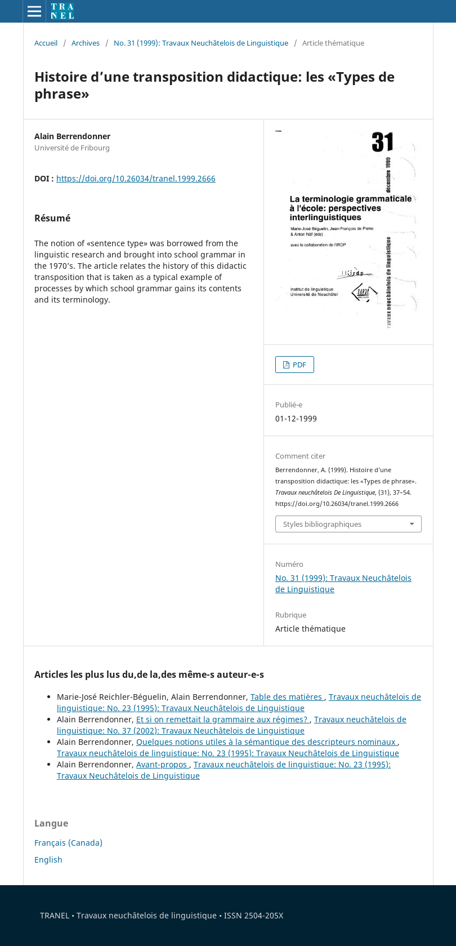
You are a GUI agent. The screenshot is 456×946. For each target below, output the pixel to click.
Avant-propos (162, 764)
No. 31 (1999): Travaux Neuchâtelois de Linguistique (201, 43)
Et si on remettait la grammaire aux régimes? (223, 719)
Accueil (45, 43)
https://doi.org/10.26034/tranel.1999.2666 (136, 178)
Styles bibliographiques (322, 524)
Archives (85, 43)
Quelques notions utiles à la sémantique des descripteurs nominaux (266, 741)
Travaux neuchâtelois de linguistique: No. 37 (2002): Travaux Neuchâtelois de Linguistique (231, 725)
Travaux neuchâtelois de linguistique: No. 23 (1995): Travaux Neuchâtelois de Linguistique (239, 702)
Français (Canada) (68, 842)
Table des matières (287, 696)
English (48, 859)
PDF (298, 364)
